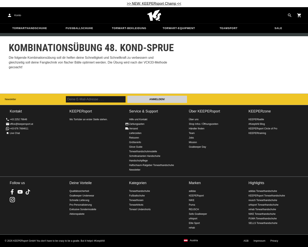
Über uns (194, 119)
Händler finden (196, 128)
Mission (193, 142)
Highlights (256, 183)
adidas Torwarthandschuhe (263, 191)
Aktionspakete (76, 214)
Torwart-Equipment (179, 28)
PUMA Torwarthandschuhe (263, 218)
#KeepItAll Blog (257, 124)
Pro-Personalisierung (80, 204)
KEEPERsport (196, 195)
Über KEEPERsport (204, 111)
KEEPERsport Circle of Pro (263, 128)
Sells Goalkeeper (198, 214)
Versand (133, 128)
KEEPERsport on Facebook (12, 191)
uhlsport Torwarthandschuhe (264, 204)
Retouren (134, 137)
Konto (17, 15)
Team (192, 133)
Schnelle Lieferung (79, 200)
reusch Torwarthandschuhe (263, 200)
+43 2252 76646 (18, 119)
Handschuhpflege (138, 160)
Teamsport (229, 28)
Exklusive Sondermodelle (82, 209)
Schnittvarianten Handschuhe (144, 156)
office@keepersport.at (21, 124)
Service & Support (143, 111)
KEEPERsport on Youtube (20, 191)
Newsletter (10, 99)
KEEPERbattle (256, 119)
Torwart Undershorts (140, 209)
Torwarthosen (136, 200)
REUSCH (194, 209)
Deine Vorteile (80, 183)
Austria (194, 240)
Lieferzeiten (135, 133)
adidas (192, 191)
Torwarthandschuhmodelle (143, 151)
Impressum (259, 240)
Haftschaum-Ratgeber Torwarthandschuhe (151, 165)
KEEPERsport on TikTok (27, 191)
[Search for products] (290, 15)
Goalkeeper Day (197, 146)
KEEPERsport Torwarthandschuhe (267, 195)
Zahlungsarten (136, 124)
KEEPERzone (260, 111)
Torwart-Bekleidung (129, 28)
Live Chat (15, 133)
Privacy (274, 240)
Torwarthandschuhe (29, 28)
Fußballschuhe (79, 28)
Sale (278, 28)
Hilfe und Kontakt (138, 119)
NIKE (191, 200)
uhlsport (193, 218)
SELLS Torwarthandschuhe (263, 223)
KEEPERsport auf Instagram (12, 199)
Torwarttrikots (136, 204)
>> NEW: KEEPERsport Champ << (154, 4)
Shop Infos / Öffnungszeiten (203, 124)
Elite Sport (194, 223)
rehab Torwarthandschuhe (262, 209)
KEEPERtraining (257, 133)
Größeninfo (135, 142)
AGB (246, 240)
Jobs (191, 137)
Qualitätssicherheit (79, 191)
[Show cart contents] (299, 15)
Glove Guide (135, 146)
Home (154, 15)
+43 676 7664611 (19, 128)
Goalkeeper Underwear (81, 195)
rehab (192, 227)
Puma (192, 204)
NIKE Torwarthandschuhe (262, 214)
